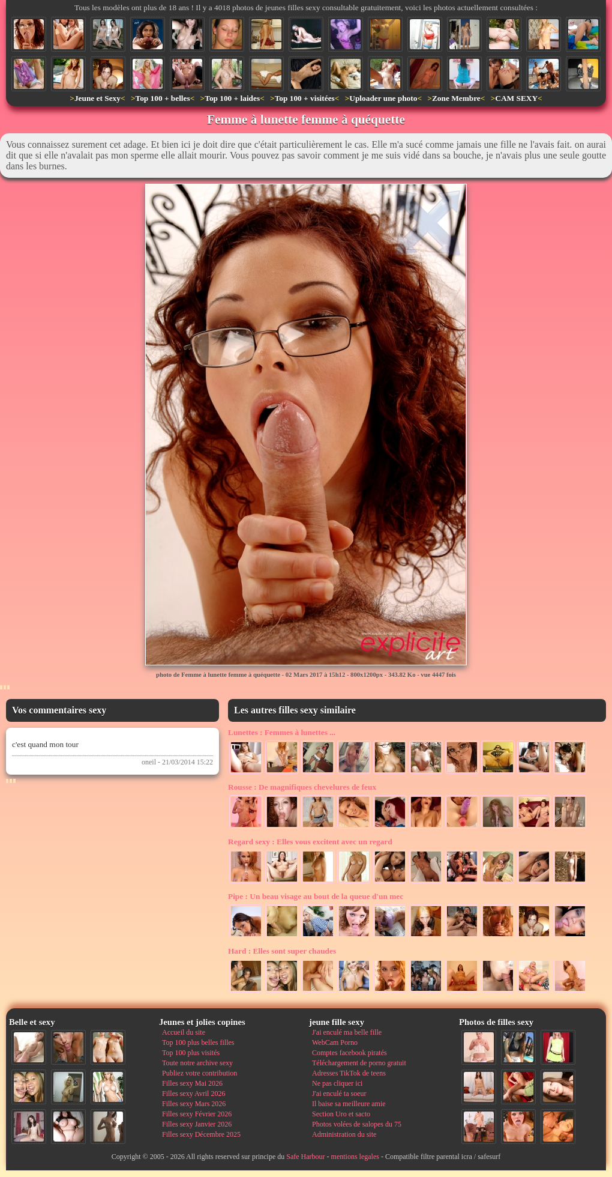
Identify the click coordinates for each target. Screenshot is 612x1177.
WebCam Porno (335, 1042)
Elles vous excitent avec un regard (310, 841)
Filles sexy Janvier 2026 (197, 1124)
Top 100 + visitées (305, 98)
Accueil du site (183, 1032)
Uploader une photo (383, 98)
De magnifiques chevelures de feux (302, 786)
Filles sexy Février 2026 (197, 1114)
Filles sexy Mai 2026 (192, 1083)
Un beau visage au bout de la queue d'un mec (315, 896)
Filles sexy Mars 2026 (194, 1104)
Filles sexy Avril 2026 (193, 1093)
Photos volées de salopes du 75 (356, 1124)
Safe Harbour (305, 1156)
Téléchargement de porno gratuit (359, 1063)
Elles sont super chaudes (282, 950)
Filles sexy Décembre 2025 (201, 1134)
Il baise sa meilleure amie (349, 1104)
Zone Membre (456, 98)
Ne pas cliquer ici (337, 1083)
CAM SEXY (516, 98)
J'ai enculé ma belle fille (347, 1032)
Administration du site (344, 1134)
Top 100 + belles (162, 98)
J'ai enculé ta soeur (339, 1093)
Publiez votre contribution (199, 1073)
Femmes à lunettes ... (281, 732)
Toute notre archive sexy (197, 1063)
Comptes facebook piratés (349, 1052)
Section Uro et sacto (341, 1114)
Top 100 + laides (232, 98)
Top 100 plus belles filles (198, 1042)
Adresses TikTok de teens (349, 1073)
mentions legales (355, 1156)
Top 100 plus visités (191, 1052)
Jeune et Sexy (97, 98)
